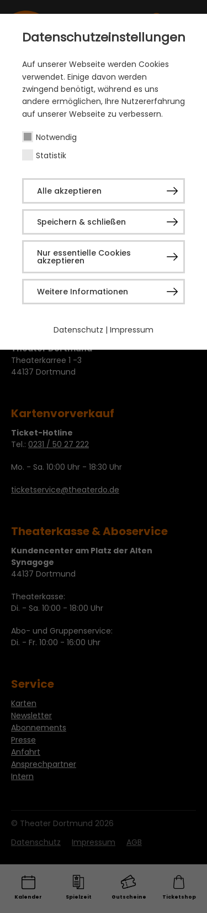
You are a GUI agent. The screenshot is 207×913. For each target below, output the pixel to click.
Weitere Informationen (82, 291)
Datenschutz (78, 329)
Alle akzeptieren (69, 190)
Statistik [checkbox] (51, 155)
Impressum (131, 329)
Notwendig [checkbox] (56, 137)
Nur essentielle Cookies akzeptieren (84, 256)
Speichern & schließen (81, 221)
